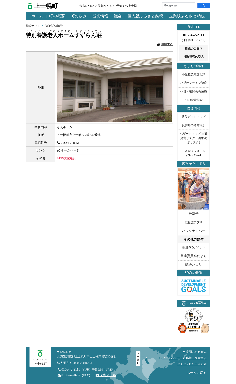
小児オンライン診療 (193, 83)
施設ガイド (33, 26)
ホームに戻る (196, 373)
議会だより (193, 264)
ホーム (37, 16)
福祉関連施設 (54, 26)
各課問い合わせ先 (194, 352)
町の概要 (57, 16)
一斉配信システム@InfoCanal (193, 153)
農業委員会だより (193, 256)
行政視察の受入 (193, 56)
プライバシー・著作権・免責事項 (184, 358)
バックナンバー (193, 231)
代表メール (107, 375)
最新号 (194, 214)
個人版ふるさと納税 (145, 16)
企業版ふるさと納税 (187, 16)
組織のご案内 (193, 48)
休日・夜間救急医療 (193, 91)
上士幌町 (46, 6)
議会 (118, 16)
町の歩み (79, 16)
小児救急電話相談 (193, 74)
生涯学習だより (193, 247)
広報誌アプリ (193, 222)
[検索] (178, 6)
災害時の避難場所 (193, 125)
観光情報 (100, 16)
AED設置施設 (193, 100)
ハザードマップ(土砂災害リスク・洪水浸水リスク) (193, 138)
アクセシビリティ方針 (191, 364)
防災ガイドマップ (193, 116)
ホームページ (70, 150)
